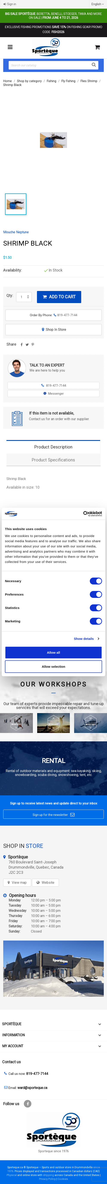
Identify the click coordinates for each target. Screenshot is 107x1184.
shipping (48, 1175)
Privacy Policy (47, 1179)
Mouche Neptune (16, 232)
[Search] (53, 65)
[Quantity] (21, 297)
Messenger (53, 394)
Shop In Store (53, 329)
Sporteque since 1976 (53, 1151)
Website (48, 882)
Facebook (27, 1104)
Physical (12, 1175)
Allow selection (53, 666)
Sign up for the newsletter (54, 814)
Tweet (27, 346)
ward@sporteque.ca (32, 1088)
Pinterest (32, 346)
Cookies (63, 1179)
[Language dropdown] (98, 4)
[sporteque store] (53, 969)
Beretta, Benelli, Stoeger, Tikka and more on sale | (53, 15)
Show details (84, 638)
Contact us (11, 1062)
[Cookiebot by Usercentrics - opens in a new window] (83, 514)
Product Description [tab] (53, 447)
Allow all (53, 652)
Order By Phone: (53, 315)
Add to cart (59, 296)
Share (21, 346)
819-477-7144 (53, 385)
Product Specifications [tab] (53, 459)
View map (19, 882)
